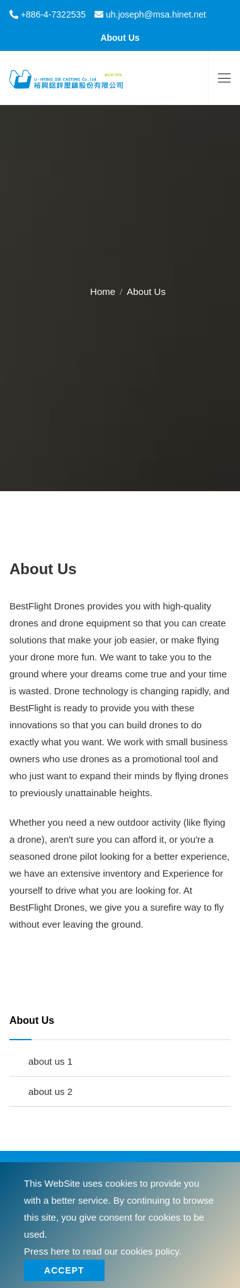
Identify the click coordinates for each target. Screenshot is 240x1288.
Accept (64, 1270)
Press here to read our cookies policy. (102, 1251)
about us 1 (50, 1061)
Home (102, 291)
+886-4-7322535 (52, 14)
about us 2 (50, 1091)
